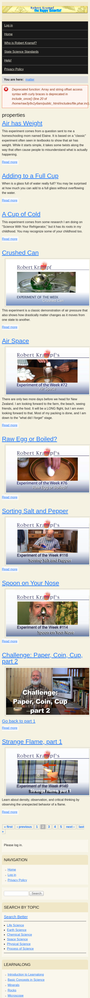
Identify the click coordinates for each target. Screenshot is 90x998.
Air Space (15, 340)
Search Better (16, 917)
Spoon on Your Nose (30, 582)
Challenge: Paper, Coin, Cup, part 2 (42, 658)
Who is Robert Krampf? (20, 43)
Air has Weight (22, 123)
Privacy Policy (14, 69)
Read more (9, 162)
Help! (7, 60)
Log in (8, 25)
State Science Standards (21, 51)
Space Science (17, 939)
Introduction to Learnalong (26, 974)
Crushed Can (20, 252)
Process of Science (20, 948)
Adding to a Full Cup (30, 175)
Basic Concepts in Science (26, 979)
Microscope (16, 995)
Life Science (15, 925)
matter (30, 79)
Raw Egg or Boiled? (29, 438)
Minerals (13, 985)
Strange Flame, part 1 (32, 741)
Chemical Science (19, 934)
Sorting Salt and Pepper (35, 510)
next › (70, 826)
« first (8, 826)
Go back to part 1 (18, 721)
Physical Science (19, 944)
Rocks (12, 990)
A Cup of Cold (21, 214)
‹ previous (24, 826)
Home (8, 34)
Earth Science (16, 930)
